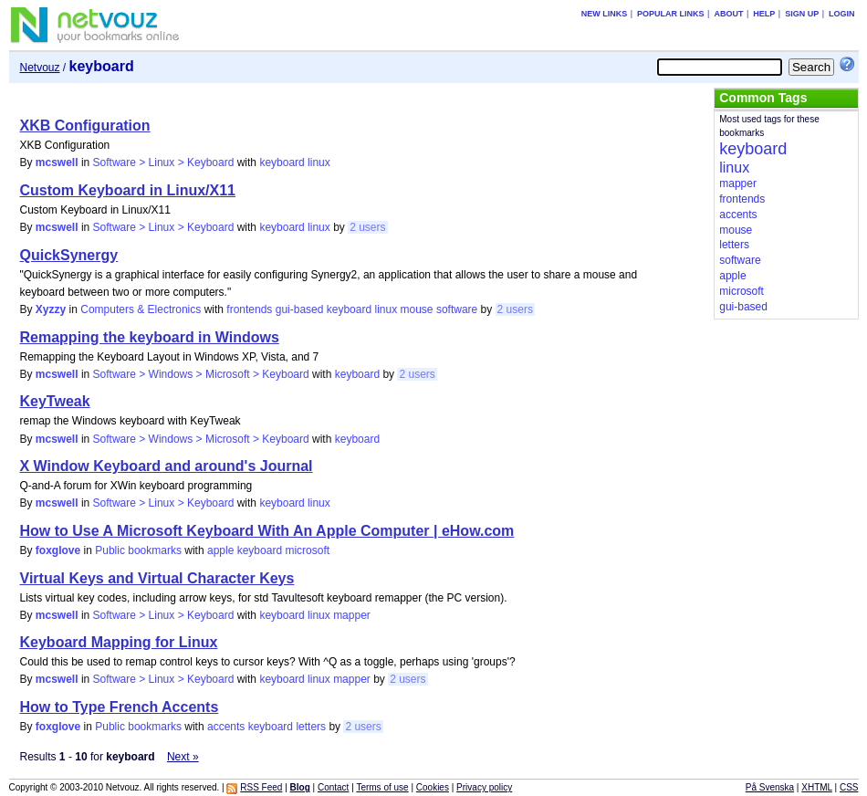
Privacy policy (484, 787)
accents (226, 726)
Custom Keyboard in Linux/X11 (127, 190)
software (456, 309)
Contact (333, 787)
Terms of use (382, 787)
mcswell (57, 162)
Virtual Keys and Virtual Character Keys (157, 578)
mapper (352, 615)
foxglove (58, 550)
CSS (849, 787)
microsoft (307, 550)
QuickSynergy (69, 255)
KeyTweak (55, 401)
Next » (183, 756)
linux (319, 162)
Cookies (432, 787)
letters (311, 726)
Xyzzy (51, 309)
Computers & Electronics (140, 309)
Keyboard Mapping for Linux (119, 642)
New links (604, 13)
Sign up (802, 13)
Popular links (671, 13)
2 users (367, 227)
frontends (249, 309)
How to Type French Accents (119, 707)
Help (764, 13)
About (728, 13)
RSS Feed (261, 787)
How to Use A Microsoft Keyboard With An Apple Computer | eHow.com (267, 531)
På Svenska (770, 787)
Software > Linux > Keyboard (164, 162)
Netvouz (40, 67)
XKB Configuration (85, 125)
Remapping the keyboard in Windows (149, 337)
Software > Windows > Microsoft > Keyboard (201, 374)
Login (842, 13)
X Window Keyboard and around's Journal (166, 466)
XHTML (816, 787)
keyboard (281, 162)
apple (220, 550)
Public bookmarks (138, 550)
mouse (417, 309)
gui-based (300, 309)
